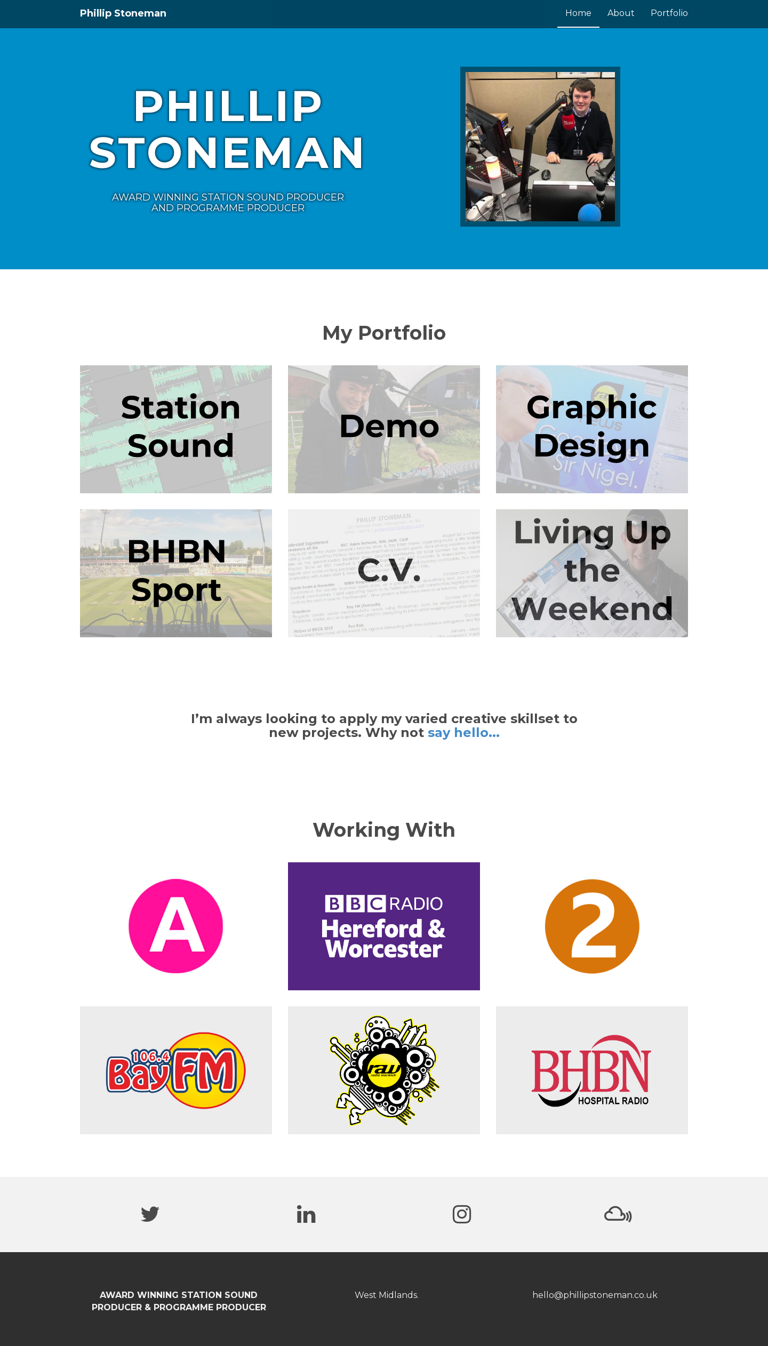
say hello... (464, 732)
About (621, 13)
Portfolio (669, 13)
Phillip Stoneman (123, 13)
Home (578, 13)
